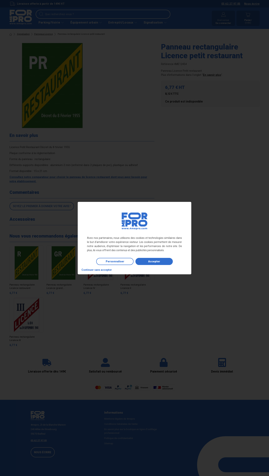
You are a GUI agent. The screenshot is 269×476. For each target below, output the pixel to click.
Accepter (154, 261)
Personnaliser (115, 261)
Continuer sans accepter (96, 269)
